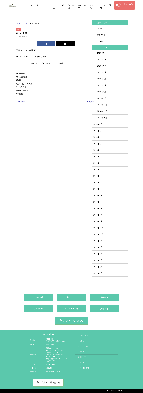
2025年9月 (101, 53)
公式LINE (49, 368)
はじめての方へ (33, 6)
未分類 (100, 41)
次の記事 (90, 102)
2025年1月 (101, 98)
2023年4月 (97, 202)
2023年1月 (97, 221)
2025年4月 (101, 79)
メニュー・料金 (58, 6)
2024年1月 (97, 144)
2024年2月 (97, 137)
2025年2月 (101, 92)
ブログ (18, 29)
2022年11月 (98, 234)
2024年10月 (102, 118)
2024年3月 (97, 131)
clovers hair (48, 334)
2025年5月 (101, 72)
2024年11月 (102, 111)
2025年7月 (101, 59)
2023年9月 (97, 170)
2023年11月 (98, 157)
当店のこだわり (71, 297)
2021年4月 (97, 273)
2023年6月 (97, 189)
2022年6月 (97, 260)
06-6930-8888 (51, 364)
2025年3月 (101, 85)
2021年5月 (97, 267)
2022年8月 (97, 247)
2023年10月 (98, 163)
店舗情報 (92, 6)
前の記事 (21, 102)
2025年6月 (101, 66)
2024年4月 (97, 124)
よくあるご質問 (105, 6)
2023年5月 (97, 195)
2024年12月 (102, 105)
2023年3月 (97, 208)
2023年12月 (98, 150)
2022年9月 (97, 241)
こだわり (45, 6)
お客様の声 (82, 6)
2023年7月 (97, 182)
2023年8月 (97, 176)
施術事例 (71, 6)
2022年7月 (97, 254)
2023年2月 (97, 215)
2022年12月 (98, 228)
